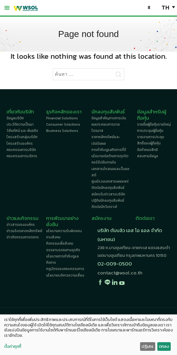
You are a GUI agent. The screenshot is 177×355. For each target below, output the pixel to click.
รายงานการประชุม (150, 137)
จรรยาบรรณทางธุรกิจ (63, 250)
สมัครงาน (101, 218)
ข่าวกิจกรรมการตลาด (23, 237)
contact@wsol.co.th (119, 273)
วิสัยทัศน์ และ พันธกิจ (22, 130)
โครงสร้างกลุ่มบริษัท (22, 137)
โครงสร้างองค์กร (20, 143)
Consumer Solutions (63, 124)
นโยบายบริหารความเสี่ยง (65, 275)
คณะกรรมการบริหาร (22, 156)
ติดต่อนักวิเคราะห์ (104, 206)
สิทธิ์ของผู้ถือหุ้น (149, 143)
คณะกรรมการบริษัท (21, 149)
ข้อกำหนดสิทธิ (147, 149)
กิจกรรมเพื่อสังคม (59, 243)
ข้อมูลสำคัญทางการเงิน (108, 118)
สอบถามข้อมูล (147, 156)
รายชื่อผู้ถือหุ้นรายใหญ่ (154, 124)
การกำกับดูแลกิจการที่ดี (108, 149)
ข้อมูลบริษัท (15, 118)
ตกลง (164, 346)
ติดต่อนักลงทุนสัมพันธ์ (108, 187)
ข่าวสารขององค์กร (21, 224)
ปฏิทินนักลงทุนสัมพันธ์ (107, 200)
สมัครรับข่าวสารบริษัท (108, 194)
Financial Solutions (62, 118)
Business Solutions (62, 130)
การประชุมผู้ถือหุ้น (150, 130)
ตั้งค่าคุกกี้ (12, 346)
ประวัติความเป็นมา (20, 124)
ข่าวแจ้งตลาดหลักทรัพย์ (24, 231)
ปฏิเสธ (147, 346)
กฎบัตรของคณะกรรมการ (65, 268)
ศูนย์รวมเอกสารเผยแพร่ (110, 181)
